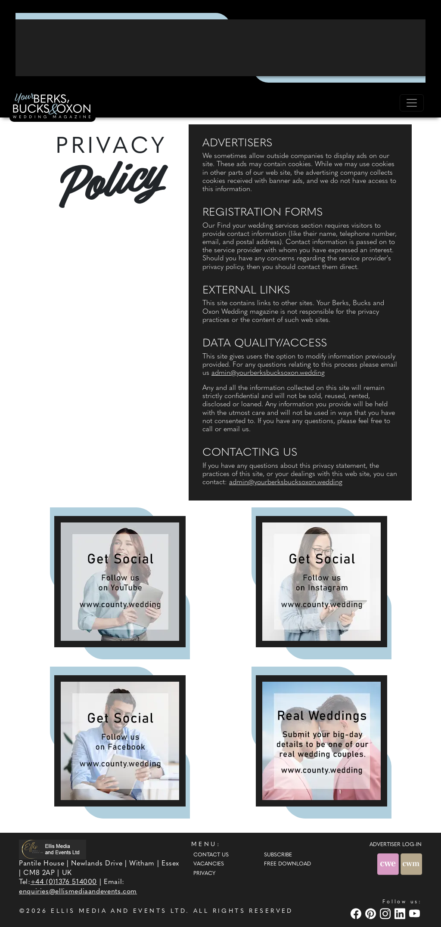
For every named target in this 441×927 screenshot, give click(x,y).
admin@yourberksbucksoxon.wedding (268, 373)
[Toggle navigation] (412, 102)
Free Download (287, 864)
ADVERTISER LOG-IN (396, 844)
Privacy (204, 873)
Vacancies (208, 864)
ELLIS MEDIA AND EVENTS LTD (118, 911)
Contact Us (211, 855)
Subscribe (278, 855)
